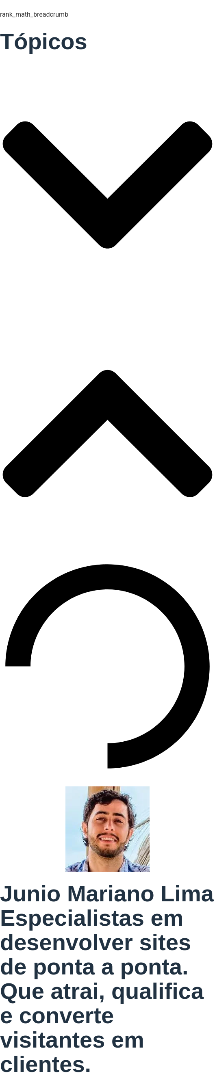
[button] (107, 186)
